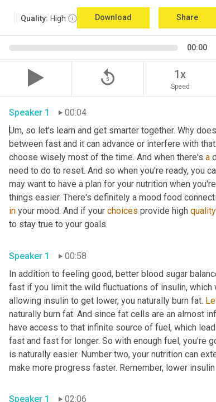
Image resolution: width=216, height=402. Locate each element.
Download (113, 17)
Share (187, 17)
